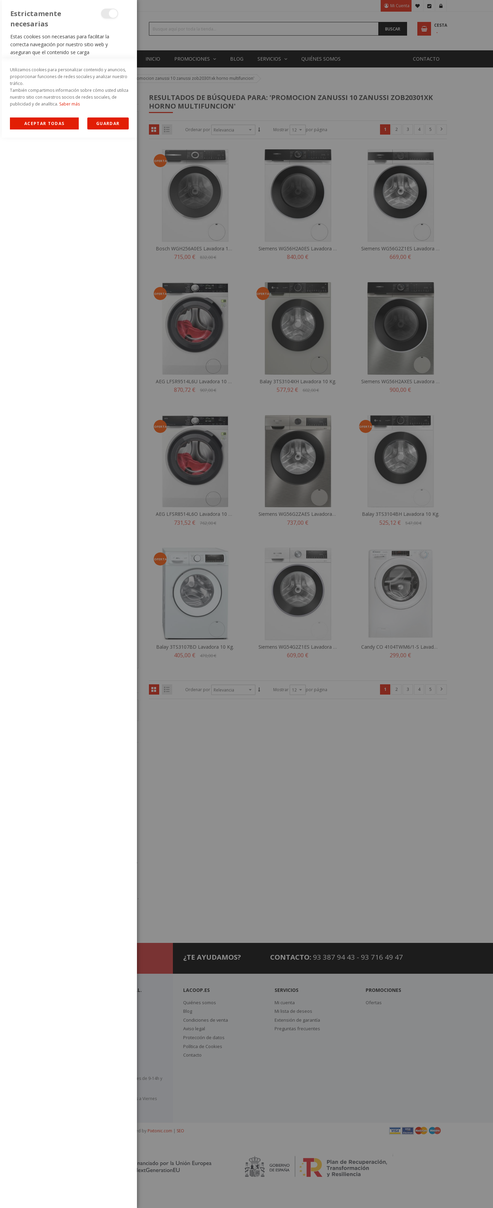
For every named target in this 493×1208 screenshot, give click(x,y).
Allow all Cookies (44, 1194)
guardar (107, 1194)
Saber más (69, 1174)
